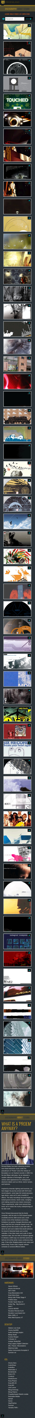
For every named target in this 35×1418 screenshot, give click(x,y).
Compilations (26, 14)
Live (20, 14)
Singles (12, 14)
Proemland (12, 2)
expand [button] (29, 25)
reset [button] (27, 19)
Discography (11, 8)
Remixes (16, 14)
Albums (7, 14)
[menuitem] (11, 9)
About (20, 8)
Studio (26, 8)
